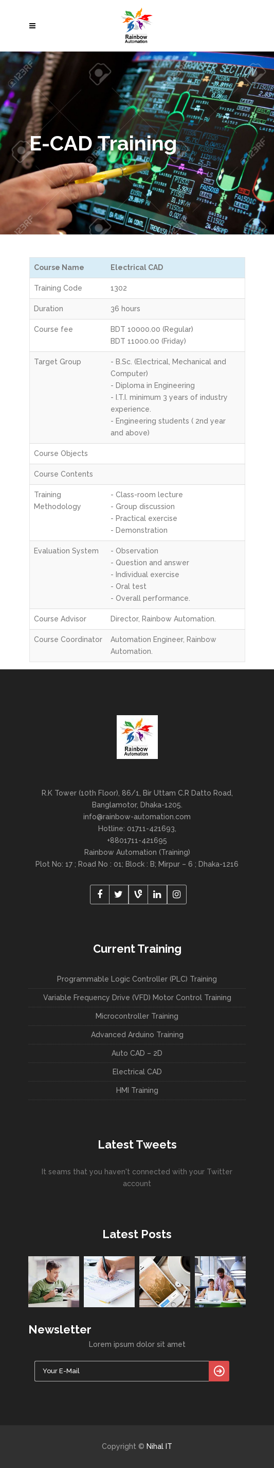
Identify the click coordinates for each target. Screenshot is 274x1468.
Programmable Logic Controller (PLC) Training (137, 979)
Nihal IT (159, 1446)
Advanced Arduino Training (137, 1035)
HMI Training (137, 1090)
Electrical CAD (137, 1072)
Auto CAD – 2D (137, 1053)
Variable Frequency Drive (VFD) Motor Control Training (137, 997)
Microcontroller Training (137, 1016)
